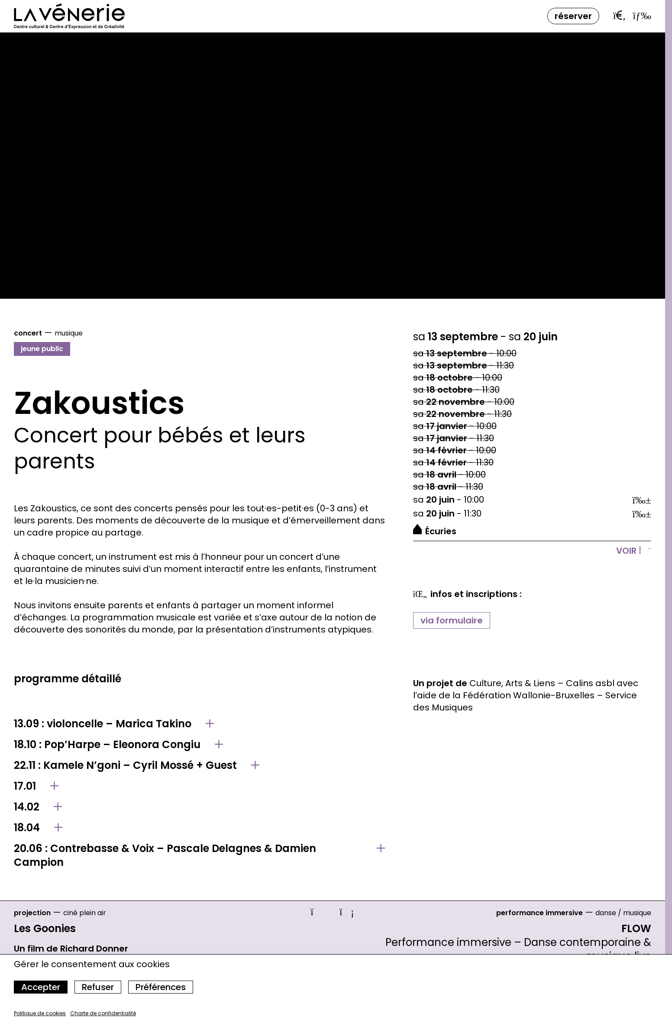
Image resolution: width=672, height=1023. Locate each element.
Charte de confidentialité (103, 1013)
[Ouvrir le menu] (642, 15)
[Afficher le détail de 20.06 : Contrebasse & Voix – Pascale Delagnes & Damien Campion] (199, 855)
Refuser (98, 987)
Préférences (161, 987)
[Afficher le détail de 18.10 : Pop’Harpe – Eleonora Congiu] (199, 745)
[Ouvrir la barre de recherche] (619, 16)
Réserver (573, 16)
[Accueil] (69, 16)
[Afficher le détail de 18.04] (199, 828)
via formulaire (451, 620)
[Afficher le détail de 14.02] (199, 807)
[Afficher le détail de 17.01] (199, 786)
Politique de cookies (40, 1013)
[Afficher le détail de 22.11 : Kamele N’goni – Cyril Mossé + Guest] (199, 765)
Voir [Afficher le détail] (633, 551)
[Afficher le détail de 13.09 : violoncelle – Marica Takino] (199, 724)
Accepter (40, 987)
